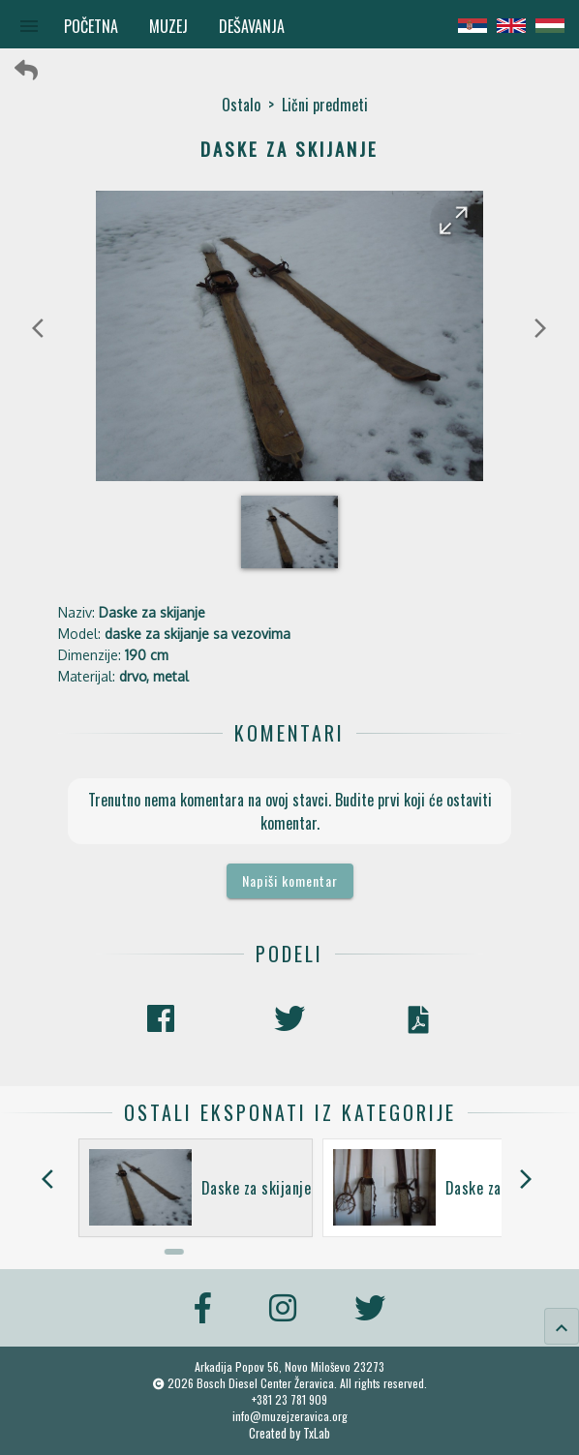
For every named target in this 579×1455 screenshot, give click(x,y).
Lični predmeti (325, 104)
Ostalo (241, 104)
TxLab (316, 1433)
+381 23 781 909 (289, 1399)
